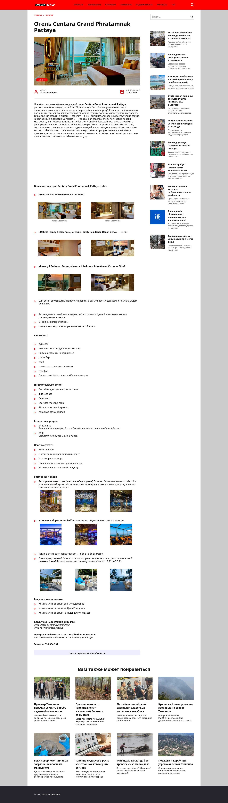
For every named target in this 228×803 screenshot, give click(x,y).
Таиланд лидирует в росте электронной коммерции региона (92, 764)
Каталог (42, 80)
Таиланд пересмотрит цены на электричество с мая (180, 239)
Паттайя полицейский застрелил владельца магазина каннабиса (131, 707)
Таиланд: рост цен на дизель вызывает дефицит (179, 145)
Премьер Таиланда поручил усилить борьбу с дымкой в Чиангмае (50, 707)
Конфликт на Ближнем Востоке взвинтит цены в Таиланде (180, 123)
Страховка (110, 4)
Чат (174, 4)
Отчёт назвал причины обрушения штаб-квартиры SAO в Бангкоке (180, 100)
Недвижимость (144, 4)
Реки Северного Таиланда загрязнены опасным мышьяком (51, 764)
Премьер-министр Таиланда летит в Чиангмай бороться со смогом (89, 709)
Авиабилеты (94, 4)
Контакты (162, 4)
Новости (78, 4)
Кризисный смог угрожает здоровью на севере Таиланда (175, 707)
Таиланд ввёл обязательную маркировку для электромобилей (177, 215)
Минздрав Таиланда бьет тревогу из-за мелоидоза (133, 762)
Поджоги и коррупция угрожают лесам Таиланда (175, 762)
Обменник (126, 4)
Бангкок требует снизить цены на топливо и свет (177, 167)
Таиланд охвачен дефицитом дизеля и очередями (178, 57)
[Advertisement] (87, 162)
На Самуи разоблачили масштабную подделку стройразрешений (180, 79)
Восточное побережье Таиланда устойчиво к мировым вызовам (180, 35)
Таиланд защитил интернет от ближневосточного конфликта (179, 190)
